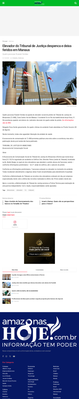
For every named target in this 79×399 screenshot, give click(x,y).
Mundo (55, 378)
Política (56, 382)
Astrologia (31, 382)
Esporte (30, 398)
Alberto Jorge (6, 369)
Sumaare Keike (7, 386)
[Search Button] (75, 3)
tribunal (31, 190)
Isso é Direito (6, 376)
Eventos (4, 394)
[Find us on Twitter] (10, 356)
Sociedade (57, 398)
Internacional (57, 392)
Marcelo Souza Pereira (9, 381)
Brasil (54, 371)
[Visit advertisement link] (39, 248)
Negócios (31, 373)
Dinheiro (30, 369)
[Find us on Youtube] (14, 356)
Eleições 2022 (57, 389)
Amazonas (10, 190)
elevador (19, 190)
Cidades (15, 58)
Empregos (31, 371)
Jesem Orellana (7, 378)
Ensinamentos (32, 384)
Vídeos (30, 394)
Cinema (4, 392)
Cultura (5, 390)
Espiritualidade (33, 380)
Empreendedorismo (8, 371)
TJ (25, 190)
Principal (4, 41)
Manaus (55, 376)
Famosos (5, 397)
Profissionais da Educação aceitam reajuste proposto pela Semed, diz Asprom (37, 299)
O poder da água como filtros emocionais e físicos (28, 275)
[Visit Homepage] (39, 3)
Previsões (31, 392)
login (8, 212)
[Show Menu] (3, 3)
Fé (28, 389)
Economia (31, 367)
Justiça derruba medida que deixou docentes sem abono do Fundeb (34, 283)
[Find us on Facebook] (2, 356)
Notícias (11, 41)
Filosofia (5, 373)
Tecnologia (31, 376)
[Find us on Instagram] (6, 356)
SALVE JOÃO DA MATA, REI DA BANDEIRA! (25, 291)
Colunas (5, 367)
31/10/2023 (5, 58)
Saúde (4, 383)
